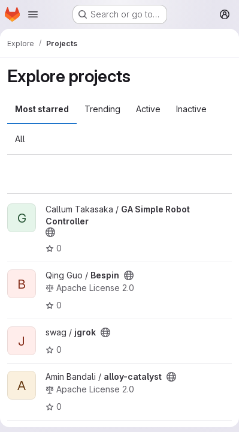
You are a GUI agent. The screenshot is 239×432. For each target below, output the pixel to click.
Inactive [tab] (191, 109)
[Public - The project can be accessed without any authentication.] (50, 232)
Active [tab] (148, 109)
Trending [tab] (102, 109)
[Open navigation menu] (33, 14)
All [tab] (20, 139)
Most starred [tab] (42, 109)
